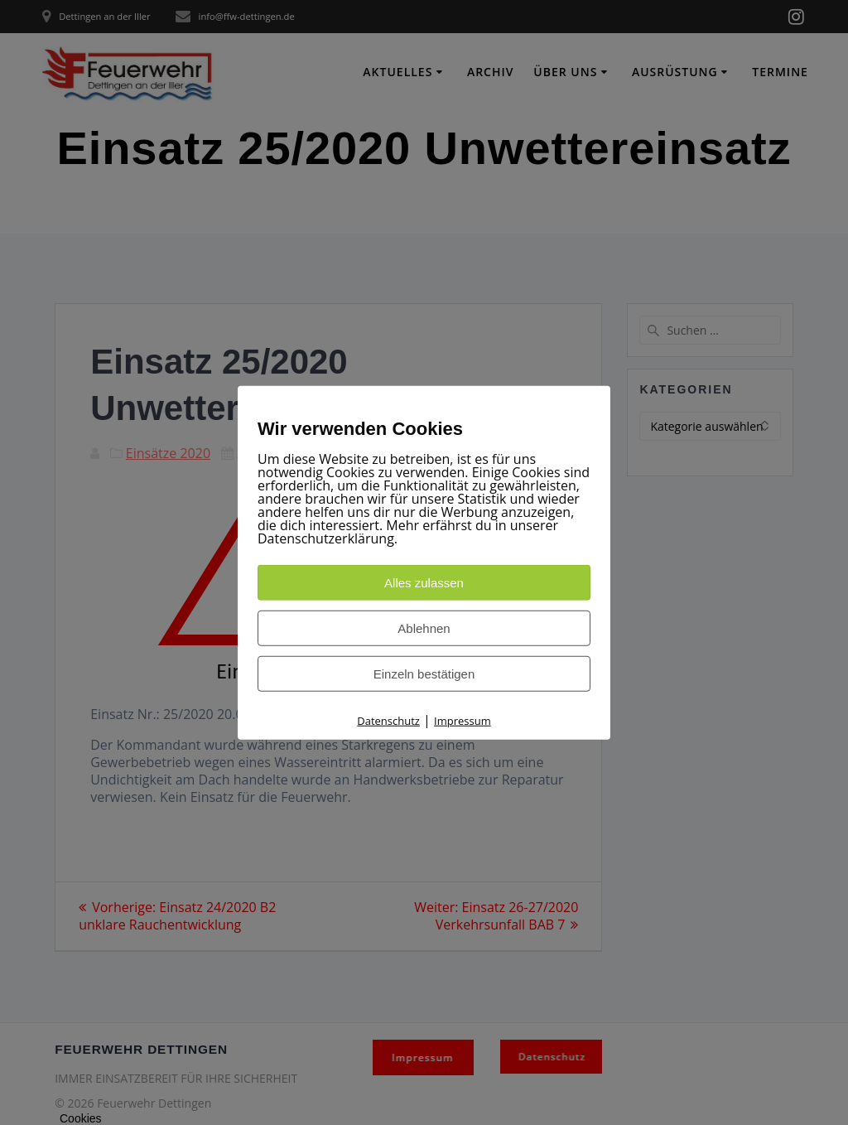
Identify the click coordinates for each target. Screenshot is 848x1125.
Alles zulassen (424, 582)
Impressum (462, 719)
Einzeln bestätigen (424, 673)
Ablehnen (424, 627)
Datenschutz (388, 719)
